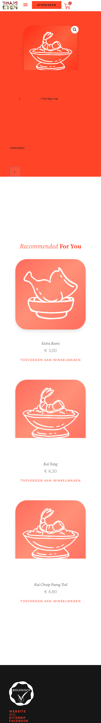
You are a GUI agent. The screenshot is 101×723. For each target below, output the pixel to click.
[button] (25, 4)
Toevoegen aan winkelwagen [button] (50, 360)
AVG (12, 714)
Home (14, 98)
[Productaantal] (15, 172)
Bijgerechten (30, 98)
